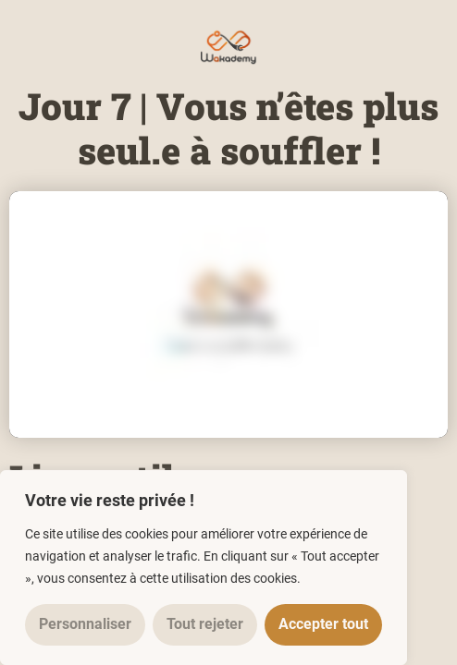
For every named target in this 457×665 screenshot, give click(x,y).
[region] (203, 567)
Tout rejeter (205, 624)
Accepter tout (323, 624)
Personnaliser (85, 624)
